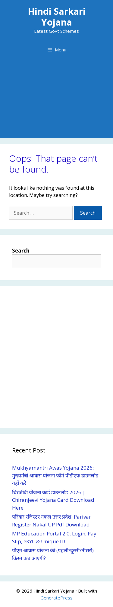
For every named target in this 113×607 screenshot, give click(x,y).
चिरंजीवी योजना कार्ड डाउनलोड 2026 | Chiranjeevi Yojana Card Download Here (53, 500)
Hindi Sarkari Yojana (57, 16)
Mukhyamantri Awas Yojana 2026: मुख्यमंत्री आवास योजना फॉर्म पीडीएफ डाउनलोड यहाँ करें (55, 475)
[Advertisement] (56, 101)
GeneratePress (56, 598)
